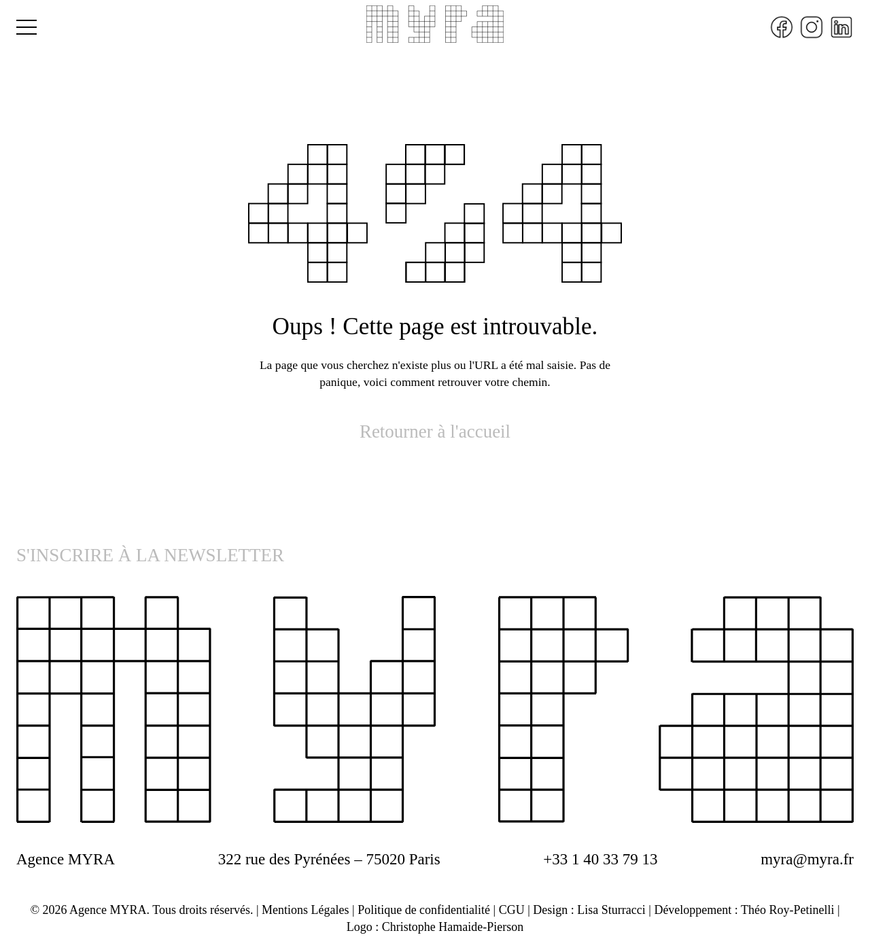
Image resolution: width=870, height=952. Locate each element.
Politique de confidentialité (424, 910)
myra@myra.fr (807, 859)
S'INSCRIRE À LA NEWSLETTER (150, 555)
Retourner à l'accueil (435, 431)
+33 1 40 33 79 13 (600, 859)
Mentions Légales (305, 910)
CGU (512, 910)
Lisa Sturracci (611, 910)
